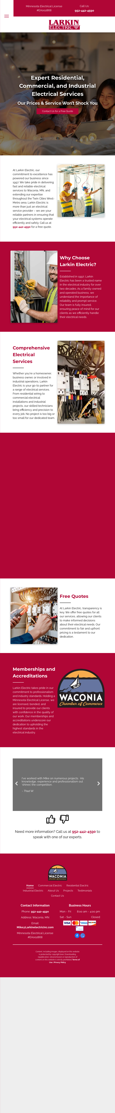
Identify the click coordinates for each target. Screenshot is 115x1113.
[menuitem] (30, 885)
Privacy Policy (60, 962)
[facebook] (77, 936)
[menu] (6, 16)
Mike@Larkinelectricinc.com (35, 927)
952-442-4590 (84, 10)
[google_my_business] (82, 936)
